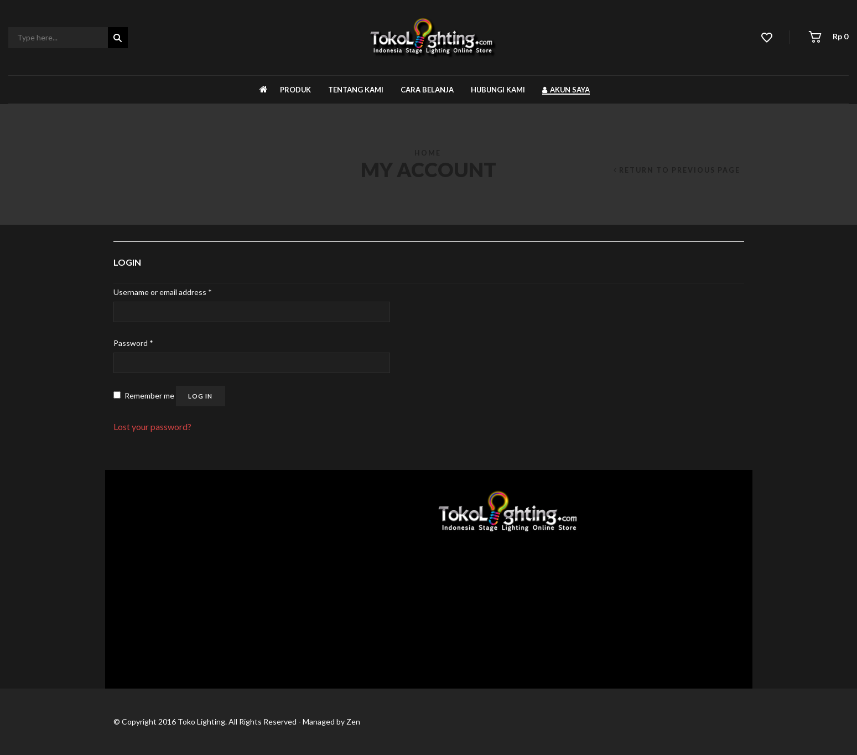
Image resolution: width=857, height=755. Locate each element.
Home (427, 153)
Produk (295, 89)
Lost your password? (152, 426)
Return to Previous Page (679, 170)
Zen (353, 721)
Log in (200, 396)
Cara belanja (427, 89)
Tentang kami (355, 89)
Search (118, 38)
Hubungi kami (498, 89)
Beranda (263, 89)
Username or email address (162, 292)
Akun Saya (566, 89)
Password (133, 343)
